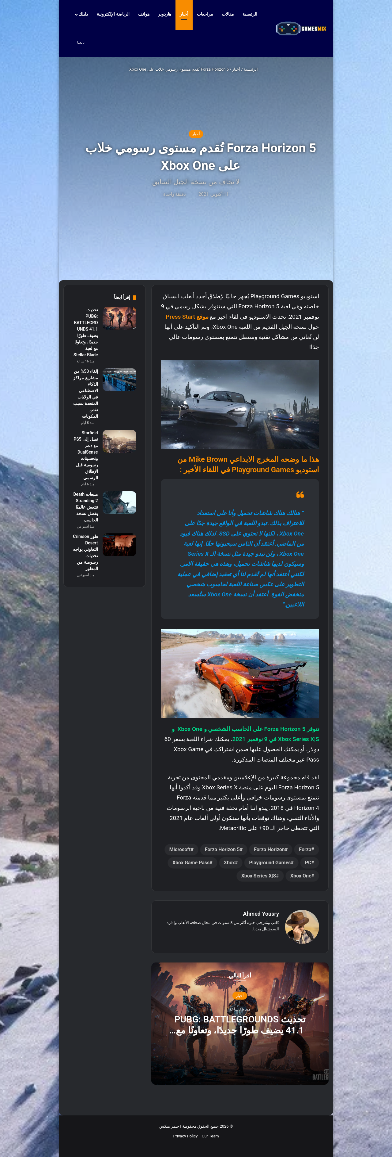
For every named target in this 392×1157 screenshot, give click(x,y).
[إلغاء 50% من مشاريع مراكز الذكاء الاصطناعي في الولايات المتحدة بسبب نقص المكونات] (119, 379)
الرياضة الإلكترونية (113, 14)
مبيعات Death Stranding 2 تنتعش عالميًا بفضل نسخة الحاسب (85, 507)
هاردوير (164, 14)
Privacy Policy (185, 1136)
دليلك (83, 14)
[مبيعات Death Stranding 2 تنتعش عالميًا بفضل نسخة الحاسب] (119, 502)
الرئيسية (253, 14)
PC (308, 863)
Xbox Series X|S (258, 876)
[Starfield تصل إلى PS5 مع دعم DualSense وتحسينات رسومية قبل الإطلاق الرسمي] (119, 441)
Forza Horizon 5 (222, 849)
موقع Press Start (187, 316)
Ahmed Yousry (261, 913)
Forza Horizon (269, 849)
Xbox (229, 863)
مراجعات (205, 14)
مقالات (228, 14)
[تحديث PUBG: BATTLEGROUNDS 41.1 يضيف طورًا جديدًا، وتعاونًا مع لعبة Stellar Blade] (119, 318)
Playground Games (270, 863)
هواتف (143, 14)
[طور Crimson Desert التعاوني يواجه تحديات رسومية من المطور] (119, 544)
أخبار (184, 14)
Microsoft (180, 849)
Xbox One (300, 876)
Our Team (210, 1136)
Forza (305, 849)
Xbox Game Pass (190, 863)
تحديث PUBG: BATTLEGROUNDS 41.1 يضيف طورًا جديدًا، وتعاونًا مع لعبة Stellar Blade (239, 1030)
